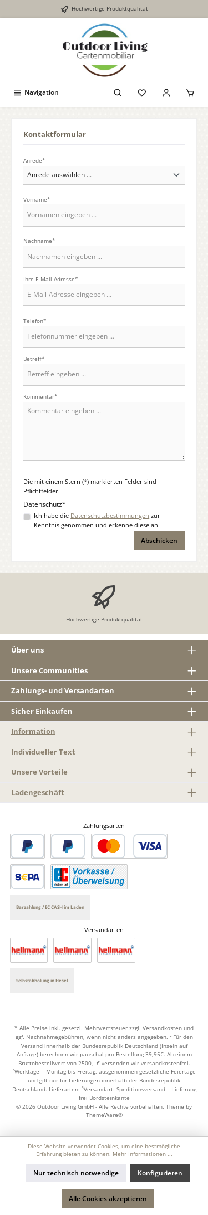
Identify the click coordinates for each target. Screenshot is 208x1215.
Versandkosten (162, 1028)
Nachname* (39, 240)
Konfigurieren (160, 1173)
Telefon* (35, 321)
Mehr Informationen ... (143, 1154)
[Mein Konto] (166, 92)
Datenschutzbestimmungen (109, 515)
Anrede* (34, 160)
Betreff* (34, 358)
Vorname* (36, 199)
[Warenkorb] (190, 92)
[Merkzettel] (142, 92)
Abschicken (159, 540)
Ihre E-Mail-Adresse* (50, 279)
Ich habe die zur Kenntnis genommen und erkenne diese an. (97, 520)
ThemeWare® (104, 1115)
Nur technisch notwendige (76, 1173)
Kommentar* (40, 396)
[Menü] (36, 92)
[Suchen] (118, 92)
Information (33, 731)
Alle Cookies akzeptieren (108, 1198)
